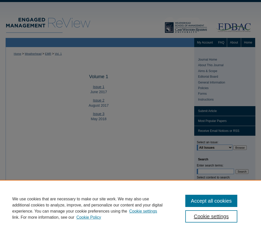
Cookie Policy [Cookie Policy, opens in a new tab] (88, 217)
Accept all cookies (211, 201)
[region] (130, 208)
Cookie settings (143, 211)
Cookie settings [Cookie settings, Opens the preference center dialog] (211, 216)
